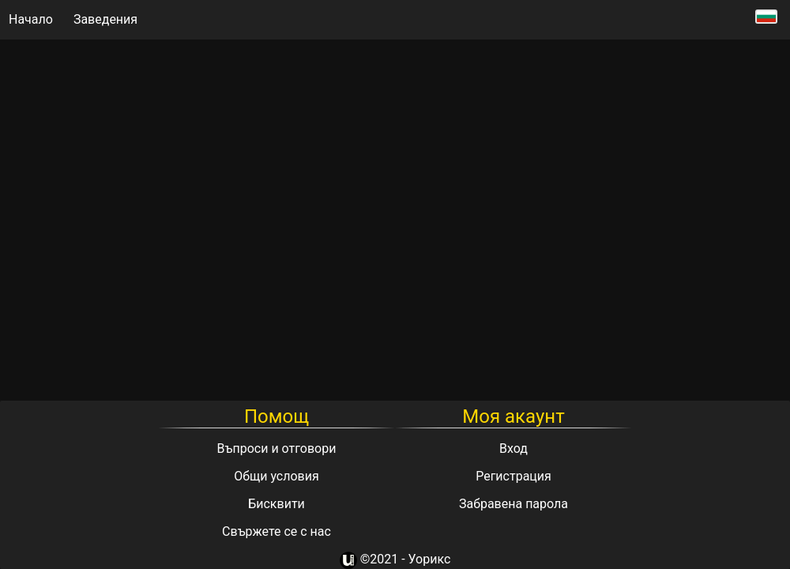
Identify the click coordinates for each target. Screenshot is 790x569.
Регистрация (513, 476)
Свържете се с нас (276, 531)
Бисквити (276, 503)
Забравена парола (513, 503)
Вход (513, 448)
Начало (31, 19)
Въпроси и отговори (277, 448)
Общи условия (276, 476)
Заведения (105, 19)
